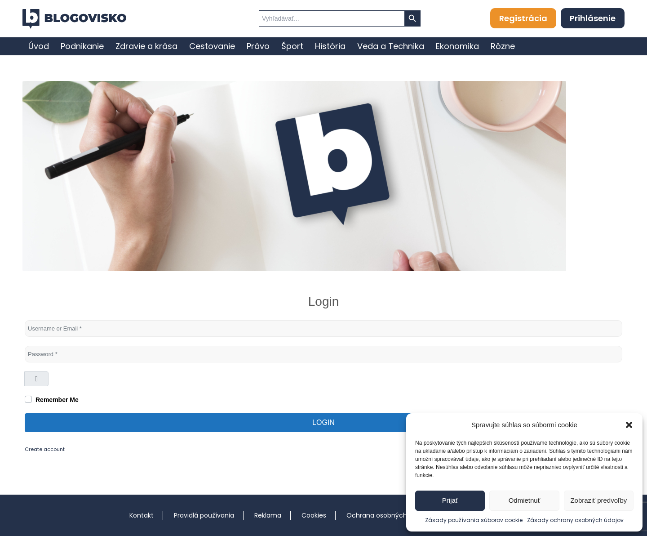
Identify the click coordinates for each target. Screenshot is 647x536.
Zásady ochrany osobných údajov (575, 520)
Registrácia (523, 18)
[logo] (74, 19)
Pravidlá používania (204, 515)
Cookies (313, 515)
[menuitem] (38, 46)
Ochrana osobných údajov (388, 515)
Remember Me (57, 399)
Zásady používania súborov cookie (474, 520)
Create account (45, 449)
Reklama (267, 515)
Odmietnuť (525, 500)
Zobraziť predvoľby (598, 500)
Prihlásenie (593, 18)
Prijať (450, 500)
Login (323, 422)
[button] (629, 424)
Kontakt (141, 515)
